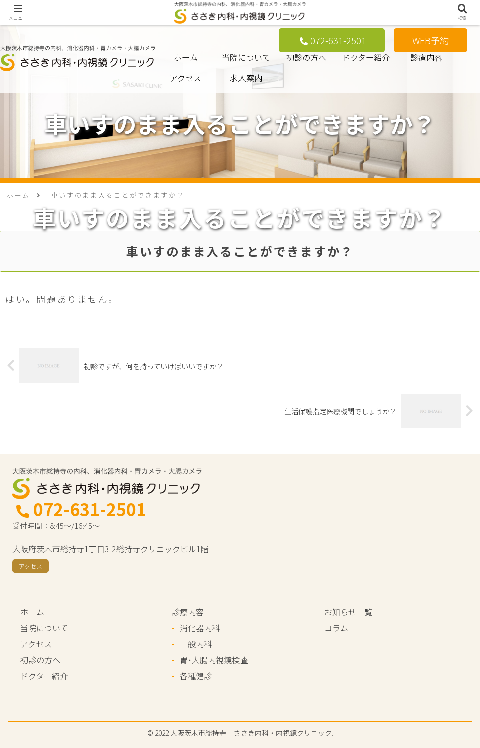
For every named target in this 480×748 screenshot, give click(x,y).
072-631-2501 (333, 40)
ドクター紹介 (366, 57)
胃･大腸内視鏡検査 (214, 660)
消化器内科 (200, 628)
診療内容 (426, 57)
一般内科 (196, 644)
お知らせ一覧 (348, 612)
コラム (336, 628)
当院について (246, 57)
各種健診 (196, 676)
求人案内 (246, 78)
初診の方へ (306, 57)
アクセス (185, 78)
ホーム (186, 57)
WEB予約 (430, 40)
